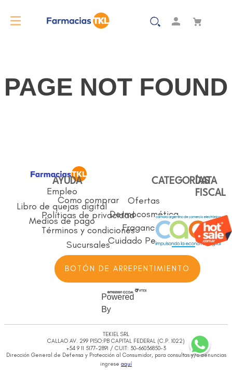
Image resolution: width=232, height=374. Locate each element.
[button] (137, 20)
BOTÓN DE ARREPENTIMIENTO (127, 268)
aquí (126, 363)
